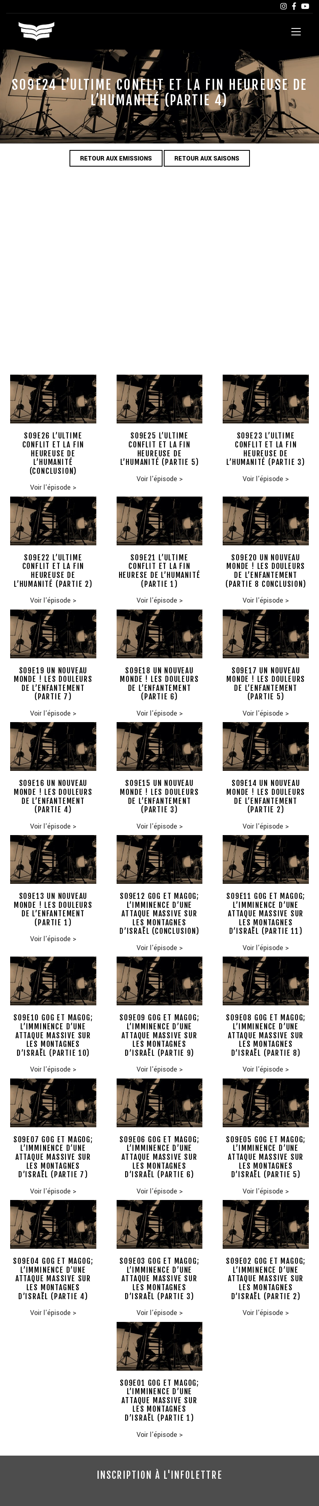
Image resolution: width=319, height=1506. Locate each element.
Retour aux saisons (206, 158)
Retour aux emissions (116, 158)
